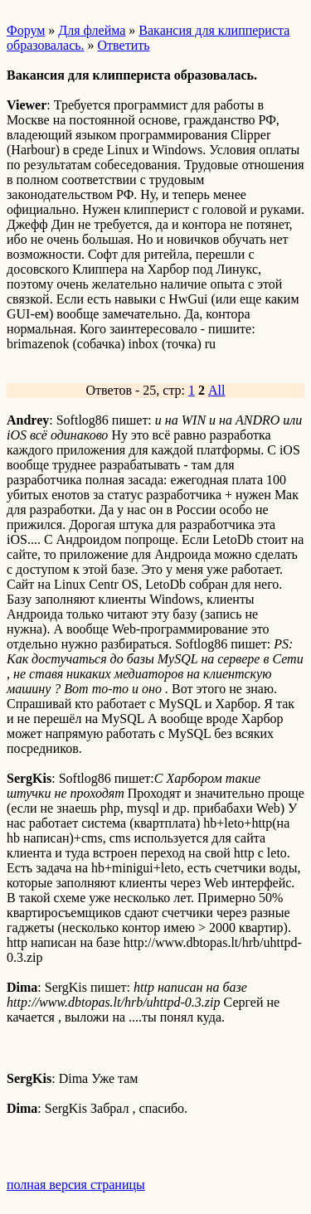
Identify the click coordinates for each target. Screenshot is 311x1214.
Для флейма (91, 30)
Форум (26, 30)
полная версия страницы (76, 1185)
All (216, 390)
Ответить (124, 45)
